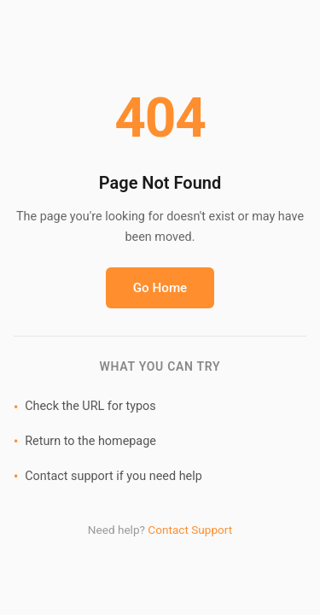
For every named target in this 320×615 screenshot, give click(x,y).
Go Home (160, 288)
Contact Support (190, 529)
